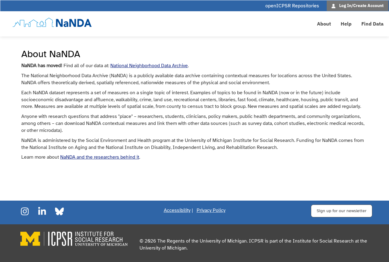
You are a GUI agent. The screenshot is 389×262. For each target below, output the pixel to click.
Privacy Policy (211, 210)
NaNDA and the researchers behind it (99, 157)
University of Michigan (163, 248)
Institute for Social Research (323, 241)
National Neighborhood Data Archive (149, 66)
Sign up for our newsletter (342, 210)
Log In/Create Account (361, 5)
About (324, 24)
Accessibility (177, 210)
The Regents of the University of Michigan (202, 241)
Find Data (372, 24)
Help (346, 24)
